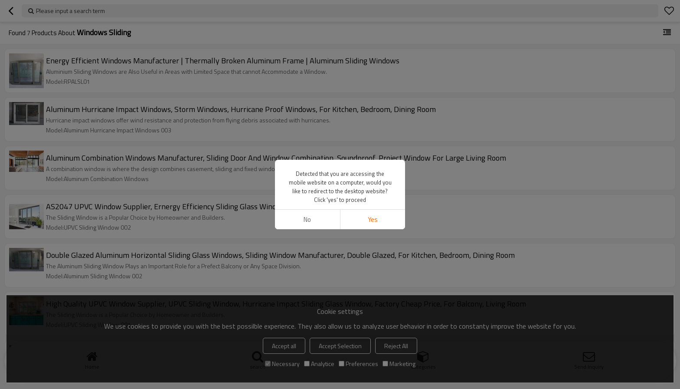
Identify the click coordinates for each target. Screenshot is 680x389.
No (307, 219)
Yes (373, 219)
